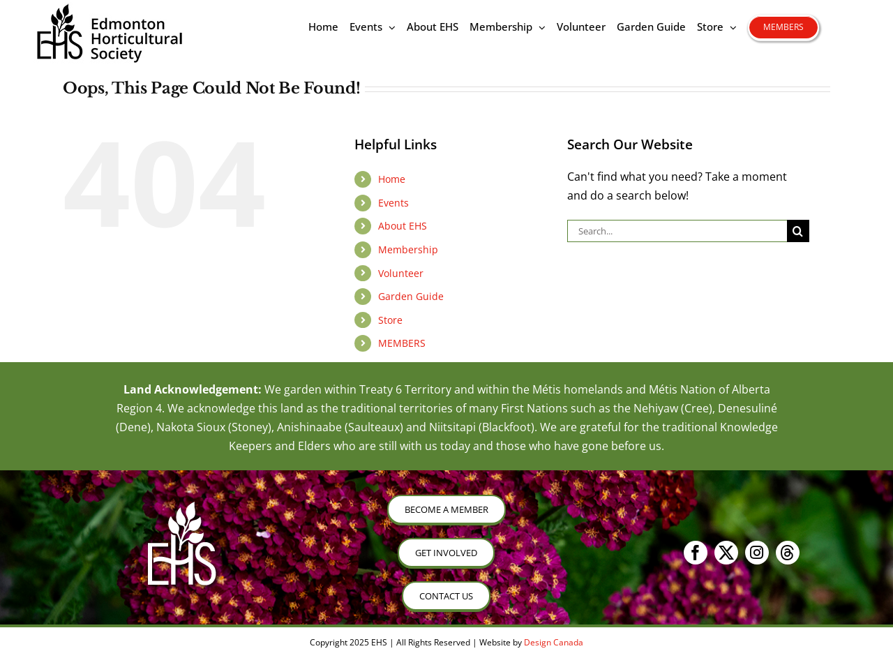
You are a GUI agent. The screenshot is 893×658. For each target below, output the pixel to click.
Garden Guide (411, 296)
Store (390, 320)
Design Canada (553, 642)
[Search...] (677, 231)
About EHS (402, 225)
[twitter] (726, 552)
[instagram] (757, 552)
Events (393, 202)
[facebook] (695, 552)
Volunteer (400, 273)
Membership (408, 249)
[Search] (798, 231)
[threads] (788, 552)
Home (391, 179)
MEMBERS (402, 343)
